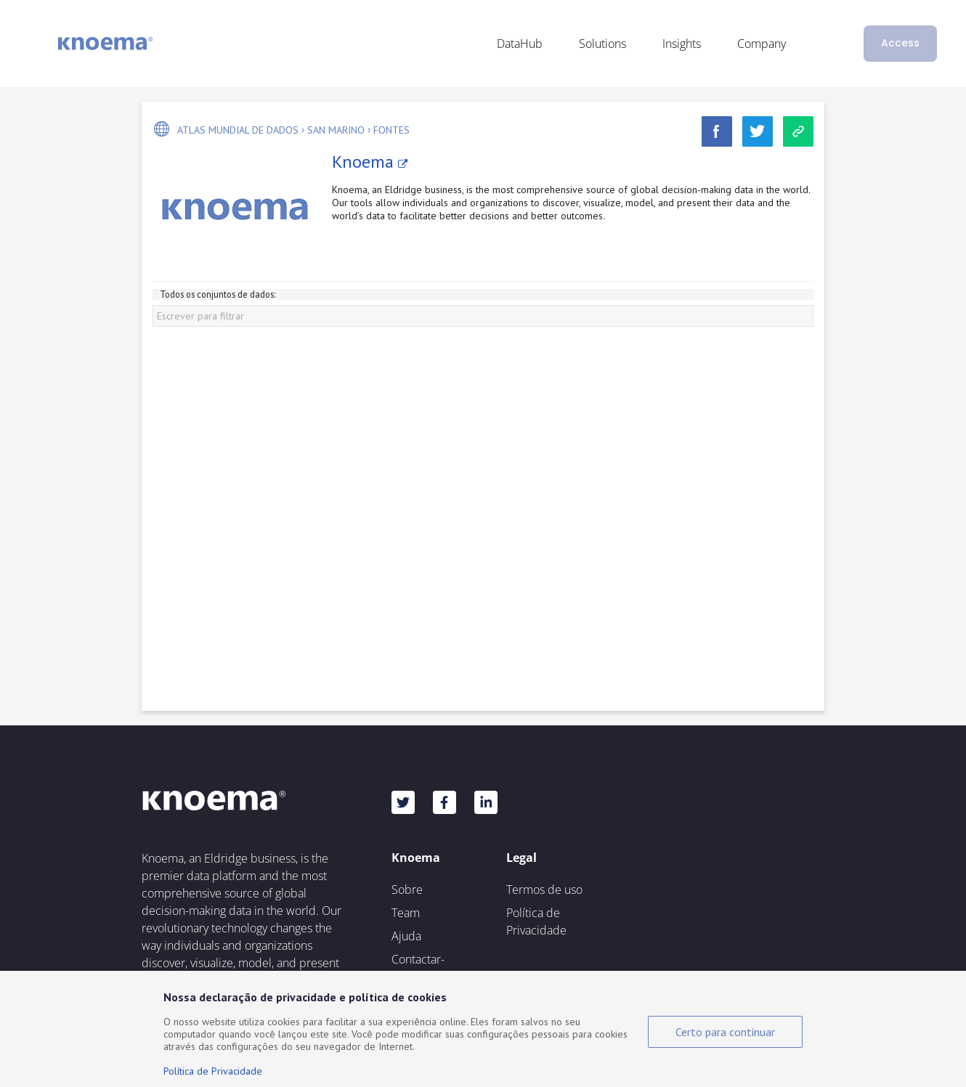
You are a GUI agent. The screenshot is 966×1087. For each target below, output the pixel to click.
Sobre (407, 889)
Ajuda (406, 936)
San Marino (336, 130)
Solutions (602, 44)
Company (761, 44)
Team (405, 913)
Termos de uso (544, 889)
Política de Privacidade (536, 921)
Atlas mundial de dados (238, 130)
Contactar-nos (418, 968)
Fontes (391, 130)
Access (900, 43)
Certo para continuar (725, 1032)
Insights (681, 44)
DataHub (520, 44)
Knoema (369, 161)
